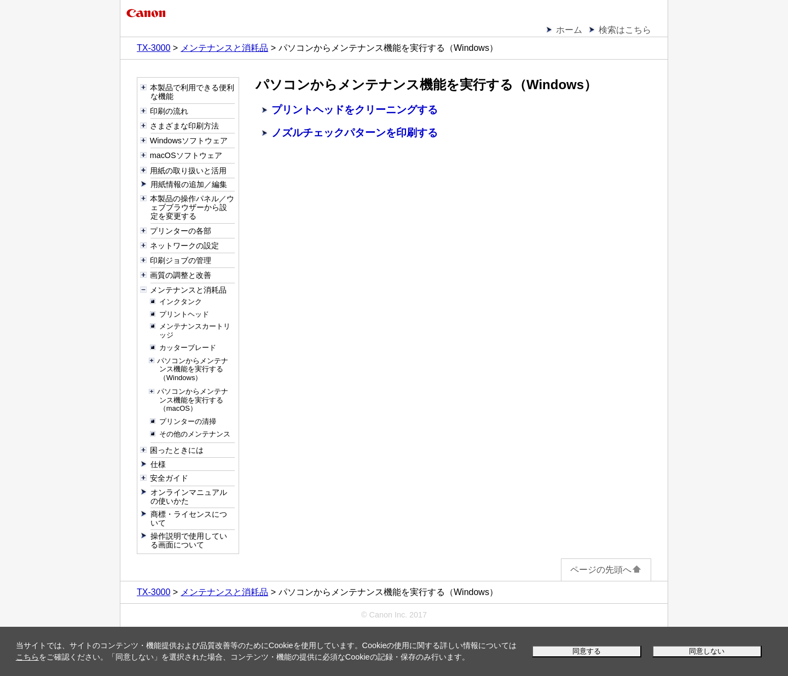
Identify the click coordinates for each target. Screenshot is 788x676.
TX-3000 (153, 48)
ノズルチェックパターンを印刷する (354, 132)
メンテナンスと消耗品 (224, 48)
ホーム (569, 29)
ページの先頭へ (606, 569)
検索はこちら (625, 29)
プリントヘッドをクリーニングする (354, 109)
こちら (27, 656)
